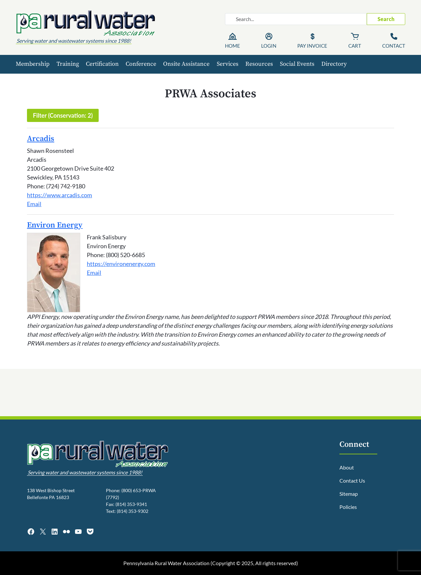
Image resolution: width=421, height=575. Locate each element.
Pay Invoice (312, 46)
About (346, 467)
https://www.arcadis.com (59, 195)
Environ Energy (55, 225)
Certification (102, 64)
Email (34, 203)
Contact (393, 46)
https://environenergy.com (121, 263)
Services (227, 64)
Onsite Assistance (186, 64)
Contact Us (352, 480)
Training (68, 64)
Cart (354, 46)
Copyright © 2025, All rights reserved (254, 563)
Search (386, 19)
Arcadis (40, 139)
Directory (334, 64)
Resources (259, 64)
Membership (33, 64)
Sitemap (348, 494)
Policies (348, 507)
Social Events (297, 64)
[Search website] (296, 19)
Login (268, 46)
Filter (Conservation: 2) (63, 115)
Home (232, 46)
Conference (141, 64)
